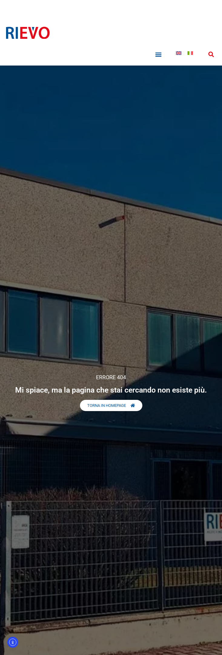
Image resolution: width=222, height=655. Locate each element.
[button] (159, 54)
